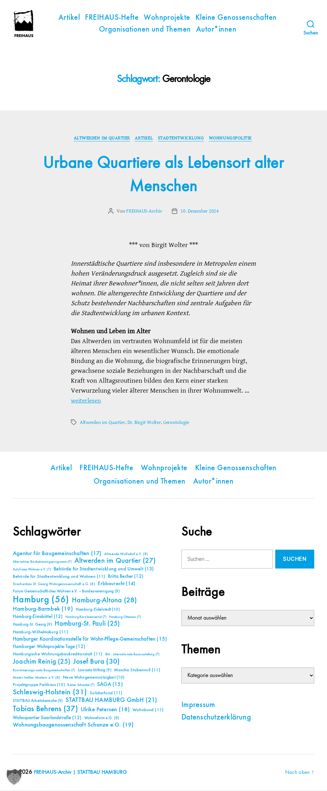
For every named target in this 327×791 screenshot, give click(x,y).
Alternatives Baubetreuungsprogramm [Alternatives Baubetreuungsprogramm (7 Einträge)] (42, 562)
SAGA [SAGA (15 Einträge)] (110, 685)
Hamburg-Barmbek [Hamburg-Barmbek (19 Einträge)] (43, 609)
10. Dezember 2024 (199, 212)
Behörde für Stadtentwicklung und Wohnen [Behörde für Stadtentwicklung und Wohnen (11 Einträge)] (59, 577)
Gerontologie (176, 423)
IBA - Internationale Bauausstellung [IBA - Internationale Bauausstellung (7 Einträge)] (132, 655)
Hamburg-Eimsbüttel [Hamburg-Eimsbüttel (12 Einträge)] (38, 617)
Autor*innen (216, 30)
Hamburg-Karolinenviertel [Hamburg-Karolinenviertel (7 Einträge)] (85, 617)
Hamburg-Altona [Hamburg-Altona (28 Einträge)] (104, 601)
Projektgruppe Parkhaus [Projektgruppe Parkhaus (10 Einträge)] (39, 685)
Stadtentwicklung (182, 139)
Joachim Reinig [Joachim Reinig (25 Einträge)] (41, 662)
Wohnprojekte (167, 18)
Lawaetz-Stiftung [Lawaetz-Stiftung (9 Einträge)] (94, 671)
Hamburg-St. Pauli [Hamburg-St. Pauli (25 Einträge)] (87, 624)
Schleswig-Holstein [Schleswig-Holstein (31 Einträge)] (50, 693)
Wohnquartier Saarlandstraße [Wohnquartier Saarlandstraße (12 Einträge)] (47, 718)
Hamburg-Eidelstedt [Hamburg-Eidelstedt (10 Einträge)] (98, 610)
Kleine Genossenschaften (236, 18)
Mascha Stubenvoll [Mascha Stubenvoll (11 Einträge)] (137, 670)
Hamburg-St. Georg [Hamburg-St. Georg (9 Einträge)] (32, 625)
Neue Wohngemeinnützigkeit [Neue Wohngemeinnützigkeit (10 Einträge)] (93, 678)
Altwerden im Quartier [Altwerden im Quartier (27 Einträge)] (115, 561)
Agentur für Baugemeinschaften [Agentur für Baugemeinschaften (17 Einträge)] (57, 554)
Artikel (69, 18)
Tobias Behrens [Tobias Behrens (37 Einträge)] (45, 709)
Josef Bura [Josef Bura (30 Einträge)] (96, 662)
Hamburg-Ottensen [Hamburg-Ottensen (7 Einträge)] (125, 617)
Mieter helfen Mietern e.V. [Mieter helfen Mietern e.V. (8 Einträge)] (36, 678)
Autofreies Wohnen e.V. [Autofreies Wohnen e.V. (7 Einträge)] (32, 570)
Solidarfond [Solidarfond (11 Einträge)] (106, 693)
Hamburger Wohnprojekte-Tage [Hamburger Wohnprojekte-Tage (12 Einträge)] (49, 647)
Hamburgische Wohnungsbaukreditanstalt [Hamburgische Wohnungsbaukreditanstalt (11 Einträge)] (57, 654)
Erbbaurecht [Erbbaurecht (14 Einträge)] (116, 584)
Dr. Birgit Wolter (144, 423)
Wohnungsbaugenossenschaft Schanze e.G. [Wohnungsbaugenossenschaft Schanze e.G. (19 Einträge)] (73, 725)
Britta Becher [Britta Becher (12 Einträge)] (125, 577)
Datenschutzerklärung (216, 718)
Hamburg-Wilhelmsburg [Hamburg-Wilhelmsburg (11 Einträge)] (40, 632)
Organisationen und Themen (145, 30)
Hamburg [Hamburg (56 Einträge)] (41, 600)
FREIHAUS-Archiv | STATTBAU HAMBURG (83, 773)
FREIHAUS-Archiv (144, 212)
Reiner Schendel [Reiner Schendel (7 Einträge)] (80, 685)
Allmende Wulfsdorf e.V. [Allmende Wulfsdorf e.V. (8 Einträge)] (126, 555)
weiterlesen (87, 401)
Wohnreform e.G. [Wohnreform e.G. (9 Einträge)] (101, 719)
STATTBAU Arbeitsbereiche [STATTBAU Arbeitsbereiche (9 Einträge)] (38, 701)
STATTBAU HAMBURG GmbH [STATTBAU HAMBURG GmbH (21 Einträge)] (111, 700)
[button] (14, 777)
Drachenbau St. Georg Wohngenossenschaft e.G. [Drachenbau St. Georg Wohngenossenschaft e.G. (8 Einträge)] (54, 585)
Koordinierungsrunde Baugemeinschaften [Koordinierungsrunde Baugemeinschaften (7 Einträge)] (44, 671)
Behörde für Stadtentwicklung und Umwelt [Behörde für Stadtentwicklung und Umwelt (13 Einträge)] (104, 569)
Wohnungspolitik (233, 139)
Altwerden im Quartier (100, 139)
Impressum (198, 706)
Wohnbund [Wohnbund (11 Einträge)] (148, 710)
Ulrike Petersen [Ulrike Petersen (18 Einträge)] (105, 710)
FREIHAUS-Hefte (112, 18)
